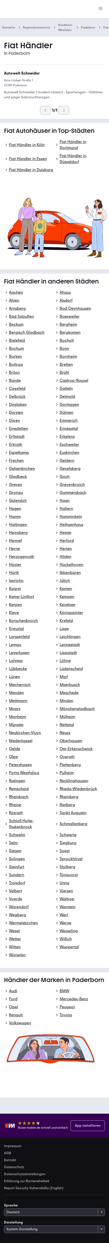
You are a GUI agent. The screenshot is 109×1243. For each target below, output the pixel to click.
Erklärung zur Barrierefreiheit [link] (26, 1181)
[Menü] (100, 9)
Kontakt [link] (10, 1160)
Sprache (11, 1205)
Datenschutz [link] (14, 1167)
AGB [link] (7, 1153)
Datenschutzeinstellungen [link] (24, 1174)
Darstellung (13, 1222)
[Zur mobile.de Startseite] (41, 9)
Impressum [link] (12, 1146)
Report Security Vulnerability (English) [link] (33, 1188)
